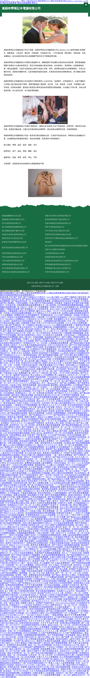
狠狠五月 (4, 553)
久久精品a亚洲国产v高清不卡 (46, 505)
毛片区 (77, 419)
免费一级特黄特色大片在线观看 (49, 443)
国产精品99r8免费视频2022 (41, 537)
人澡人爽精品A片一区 (33, 549)
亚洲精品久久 (29, 491)
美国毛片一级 (62, 673)
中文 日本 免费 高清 (45, 573)
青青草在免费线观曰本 (41, 545)
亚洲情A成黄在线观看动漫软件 (75, 313)
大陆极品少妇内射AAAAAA (38, 325)
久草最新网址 (11, 531)
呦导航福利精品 (30, 355)
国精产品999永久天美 (52, 363)
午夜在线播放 (22, 303)
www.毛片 (45, 525)
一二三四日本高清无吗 (64, 485)
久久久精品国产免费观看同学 (32, 647)
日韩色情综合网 (20, 483)
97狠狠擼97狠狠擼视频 (73, 333)
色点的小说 (22, 639)
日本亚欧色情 (17, 577)
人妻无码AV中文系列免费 (12, 453)
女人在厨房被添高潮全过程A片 (39, 357)
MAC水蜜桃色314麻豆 (35, 613)
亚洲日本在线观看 (33, 439)
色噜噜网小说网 (28, 323)
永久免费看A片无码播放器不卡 (59, 447)
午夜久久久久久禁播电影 (48, 657)
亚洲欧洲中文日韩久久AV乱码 (55, 559)
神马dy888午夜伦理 (53, 527)
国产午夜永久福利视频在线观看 (74, 509)
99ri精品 (67, 443)
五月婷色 (85, 301)
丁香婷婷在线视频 (19, 607)
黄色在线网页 (62, 639)
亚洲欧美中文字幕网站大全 (28, 367)
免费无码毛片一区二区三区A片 (64, 605)
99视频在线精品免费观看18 (31, 629)
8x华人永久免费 (16, 541)
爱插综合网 (55, 487)
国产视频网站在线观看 (23, 331)
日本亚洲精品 (64, 529)
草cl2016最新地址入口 (15, 669)
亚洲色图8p (65, 441)
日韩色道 (11, 481)
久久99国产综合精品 (57, 435)
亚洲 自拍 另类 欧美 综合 (34, 431)
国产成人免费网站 (68, 383)
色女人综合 (55, 309)
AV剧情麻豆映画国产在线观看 (41, 639)
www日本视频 (67, 619)
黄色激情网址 (6, 537)
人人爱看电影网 (10, 599)
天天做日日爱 (66, 565)
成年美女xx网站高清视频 (22, 395)
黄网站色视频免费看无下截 (26, 569)
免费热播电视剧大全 (50, 669)
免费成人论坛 (6, 477)
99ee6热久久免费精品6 (15, 319)
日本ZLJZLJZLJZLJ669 (64, 589)
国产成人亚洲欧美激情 (56, 611)
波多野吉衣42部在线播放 (22, 321)
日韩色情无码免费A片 (33, 379)
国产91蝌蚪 (80, 589)
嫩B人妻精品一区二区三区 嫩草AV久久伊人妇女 (57, 361)
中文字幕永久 (75, 501)
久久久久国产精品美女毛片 (71, 341)
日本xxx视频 (67, 399)
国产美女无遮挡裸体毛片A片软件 (20, 521)
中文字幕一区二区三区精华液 (52, 481)
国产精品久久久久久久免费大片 (14, 511)
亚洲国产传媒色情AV (45, 603)
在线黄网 (81, 489)
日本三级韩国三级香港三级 (27, 525)
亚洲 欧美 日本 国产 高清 (11, 297)
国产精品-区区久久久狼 (63, 457)
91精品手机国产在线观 (45, 411)
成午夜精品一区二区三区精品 (67, 471)
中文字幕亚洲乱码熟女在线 (17, 503)
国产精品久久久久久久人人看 (46, 631)
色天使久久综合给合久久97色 (66, 645)
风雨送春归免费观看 (28, 441)
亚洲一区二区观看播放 (39, 307)
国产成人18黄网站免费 (39, 483)
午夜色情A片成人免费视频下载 (17, 373)
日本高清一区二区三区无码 (41, 655)
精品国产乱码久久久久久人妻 (51, 593)
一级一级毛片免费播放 (62, 455)
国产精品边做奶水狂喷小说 (77, 577)
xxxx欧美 (64, 353)
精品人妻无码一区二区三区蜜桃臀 (24, 649)
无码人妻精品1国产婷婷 (57, 431)
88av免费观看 (36, 519)
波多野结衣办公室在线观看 (76, 511)
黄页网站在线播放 (50, 489)
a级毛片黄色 (75, 639)
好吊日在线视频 (74, 435)
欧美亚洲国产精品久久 (23, 509)
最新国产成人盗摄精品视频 (58, 449)
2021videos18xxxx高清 (65, 603)
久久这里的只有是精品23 (57, 317)
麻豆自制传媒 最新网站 (48, 385)
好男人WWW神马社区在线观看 (51, 323)
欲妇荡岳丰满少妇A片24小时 (47, 395)
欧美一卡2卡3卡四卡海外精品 (66, 373)
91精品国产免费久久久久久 (33, 351)
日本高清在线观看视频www (12, 357)
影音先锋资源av (45, 493)
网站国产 (64, 631)
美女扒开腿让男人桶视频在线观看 (36, 455)
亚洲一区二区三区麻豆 (11, 499)
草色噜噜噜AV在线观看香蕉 (41, 607)
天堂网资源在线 (33, 515)
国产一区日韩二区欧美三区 (52, 475)
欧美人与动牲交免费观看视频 (44, 503)
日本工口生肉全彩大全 (58, 345)
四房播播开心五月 (62, 319)
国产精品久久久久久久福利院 (32, 599)
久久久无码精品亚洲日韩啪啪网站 (45, 671)
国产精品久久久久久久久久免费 (53, 405)
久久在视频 (77, 387)
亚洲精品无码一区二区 (51, 459)
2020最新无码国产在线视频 (12, 613)
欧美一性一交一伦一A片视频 (76, 527)
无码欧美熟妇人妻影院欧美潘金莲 (42, 529)
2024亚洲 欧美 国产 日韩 (11, 469)
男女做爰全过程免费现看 (11, 387)
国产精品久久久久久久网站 (66, 393)
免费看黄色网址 (39, 479)
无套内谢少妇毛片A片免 (38, 667)
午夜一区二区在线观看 (51, 389)
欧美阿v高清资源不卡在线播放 (45, 353)
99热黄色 (58, 303)
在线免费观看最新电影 (77, 413)
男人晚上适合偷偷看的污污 (63, 403)
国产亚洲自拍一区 (17, 325)
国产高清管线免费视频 (78, 493)
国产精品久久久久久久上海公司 (14, 609)
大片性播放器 (13, 493)
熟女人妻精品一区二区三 (16, 557)
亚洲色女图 (81, 671)
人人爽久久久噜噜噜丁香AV (58, 465)
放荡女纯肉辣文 (75, 495)
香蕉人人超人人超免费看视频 (61, 663)
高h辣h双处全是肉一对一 (28, 459)
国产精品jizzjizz (73, 517)
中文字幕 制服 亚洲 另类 (16, 359)
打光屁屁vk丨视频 (17, 571)
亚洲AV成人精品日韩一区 (78, 497)
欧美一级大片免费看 (31, 559)
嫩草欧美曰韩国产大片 (53, 439)
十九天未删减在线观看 (54, 577)
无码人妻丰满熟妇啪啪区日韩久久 (37, 523)
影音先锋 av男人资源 (54, 423)
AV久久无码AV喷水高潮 (16, 539)
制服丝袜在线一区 (69, 531)
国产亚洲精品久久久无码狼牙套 (35, 309)
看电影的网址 (79, 337)
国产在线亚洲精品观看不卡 (35, 663)
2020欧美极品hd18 (63, 617)
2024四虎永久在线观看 (53, 335)
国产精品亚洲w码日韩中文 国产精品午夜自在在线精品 (45, 298)
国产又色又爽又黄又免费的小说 (74, 355)
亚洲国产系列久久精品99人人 (64, 627)
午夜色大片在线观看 (75, 481)
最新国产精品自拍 (21, 375)
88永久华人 (33, 627)
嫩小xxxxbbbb (9, 445)
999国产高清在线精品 (73, 453)
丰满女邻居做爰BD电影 (59, 543)
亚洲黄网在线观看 (75, 477)
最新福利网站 (66, 385)
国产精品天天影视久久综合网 (13, 485)
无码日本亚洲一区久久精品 (47, 565)
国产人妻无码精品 (77, 673)
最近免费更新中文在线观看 (51, 547)
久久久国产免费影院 (63, 315)
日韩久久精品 (23, 403)
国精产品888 (30, 535)
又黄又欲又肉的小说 (9, 623)
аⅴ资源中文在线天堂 (70, 585)
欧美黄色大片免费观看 (39, 487)
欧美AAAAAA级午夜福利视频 (13, 473)
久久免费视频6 (6, 569)
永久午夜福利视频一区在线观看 (61, 635)
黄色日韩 (17, 477)
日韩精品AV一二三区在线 (20, 605)
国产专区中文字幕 (8, 411)
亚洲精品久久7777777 (17, 437)
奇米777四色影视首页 (29, 475)
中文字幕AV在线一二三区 (51, 429)
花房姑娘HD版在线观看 (30, 489)
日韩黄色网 (25, 601)
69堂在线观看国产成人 (75, 547)
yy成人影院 (41, 665)
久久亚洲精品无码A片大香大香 (39, 471)
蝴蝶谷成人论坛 (12, 617)
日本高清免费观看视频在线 (54, 555)
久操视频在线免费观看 (58, 343)
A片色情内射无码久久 (29, 595)
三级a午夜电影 (42, 533)
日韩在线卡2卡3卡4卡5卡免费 (39, 319)
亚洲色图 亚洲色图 (45, 393)
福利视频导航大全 (59, 451)
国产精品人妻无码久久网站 (64, 575)
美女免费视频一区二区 (53, 511)
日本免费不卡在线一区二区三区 (35, 371)
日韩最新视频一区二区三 (75, 439)
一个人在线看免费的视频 (50, 675)
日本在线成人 (70, 335)
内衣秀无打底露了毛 (34, 577)
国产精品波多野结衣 (18, 621)
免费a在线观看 (20, 495)
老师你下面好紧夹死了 (15, 543)
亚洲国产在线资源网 (37, 377)
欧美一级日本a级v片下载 (78, 567)
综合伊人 (39, 321)
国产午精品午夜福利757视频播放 (26, 555)
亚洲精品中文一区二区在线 (35, 343)
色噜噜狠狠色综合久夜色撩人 (13, 529)
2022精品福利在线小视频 (26, 675)
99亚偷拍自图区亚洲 (67, 351)
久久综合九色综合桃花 (21, 429)
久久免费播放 (7, 315)
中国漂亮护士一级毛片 (42, 457)
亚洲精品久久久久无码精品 (15, 407)
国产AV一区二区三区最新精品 (31, 611)
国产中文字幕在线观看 (79, 345)
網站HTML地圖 (57, 283)
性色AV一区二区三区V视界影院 (70, 407)
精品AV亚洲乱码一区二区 (73, 641)
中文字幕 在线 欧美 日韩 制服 (42, 407)
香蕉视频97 (51, 351)
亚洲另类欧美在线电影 (29, 623)
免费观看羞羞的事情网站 (35, 635)
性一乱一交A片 (78, 469)
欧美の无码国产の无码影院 (49, 551)
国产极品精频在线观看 (17, 413)
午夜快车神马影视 (29, 365)
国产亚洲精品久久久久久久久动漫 (33, 583)
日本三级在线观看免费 (60, 667)
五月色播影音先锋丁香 (13, 361)
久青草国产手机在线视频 (56, 391)
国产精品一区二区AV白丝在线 (40, 461)
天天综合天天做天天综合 (11, 507)
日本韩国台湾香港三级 (64, 537)
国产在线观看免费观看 (34, 447)
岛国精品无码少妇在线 (78, 461)
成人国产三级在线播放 (60, 371)
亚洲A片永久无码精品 (21, 353)
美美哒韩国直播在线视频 (19, 433)
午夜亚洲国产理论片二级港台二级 (63, 597)
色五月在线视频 (30, 507)
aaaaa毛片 (17, 449)
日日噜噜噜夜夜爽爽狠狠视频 (70, 305)
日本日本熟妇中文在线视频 (58, 469)
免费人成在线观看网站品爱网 (75, 535)
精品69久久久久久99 (46, 401)
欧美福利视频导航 (13, 379)
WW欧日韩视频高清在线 (34, 449)
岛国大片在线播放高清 (79, 353)
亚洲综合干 (46, 367)
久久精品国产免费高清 (34, 423)
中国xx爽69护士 (64, 549)
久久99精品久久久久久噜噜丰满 (47, 313)
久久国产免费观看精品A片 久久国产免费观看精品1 (61, 633)
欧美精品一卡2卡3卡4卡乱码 (16, 671)
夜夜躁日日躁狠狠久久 (53, 453)
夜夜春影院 (40, 465)
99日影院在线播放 (16, 515)
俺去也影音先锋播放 (65, 339)
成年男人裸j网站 (7, 303)
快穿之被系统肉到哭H (69, 397)
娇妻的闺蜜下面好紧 (46, 369)
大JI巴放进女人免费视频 (58, 377)
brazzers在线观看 (48, 515)
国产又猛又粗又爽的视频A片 (44, 653)
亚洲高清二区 (61, 461)
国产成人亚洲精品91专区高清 (40, 485)
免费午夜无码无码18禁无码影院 (75, 487)
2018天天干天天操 (59, 601)
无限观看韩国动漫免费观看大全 (31, 305)
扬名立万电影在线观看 (68, 653)
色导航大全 (70, 423)
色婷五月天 (65, 651)
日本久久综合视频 (54, 599)
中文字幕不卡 (38, 391)
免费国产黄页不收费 (34, 347)
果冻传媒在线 (9, 403)
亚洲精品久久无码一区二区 (19, 505)
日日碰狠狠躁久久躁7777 (34, 477)
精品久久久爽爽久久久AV (49, 417)
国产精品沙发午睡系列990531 (18, 561)
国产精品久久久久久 (41, 601)
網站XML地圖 (32, 283)
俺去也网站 (30, 541)
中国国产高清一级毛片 (49, 501)
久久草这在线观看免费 (63, 523)
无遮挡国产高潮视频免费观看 (48, 553)
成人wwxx (35, 381)
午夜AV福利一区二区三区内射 (24, 547)
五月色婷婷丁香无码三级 (67, 369)
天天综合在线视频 (52, 585)
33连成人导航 (15, 385)
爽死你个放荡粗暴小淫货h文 (48, 521)
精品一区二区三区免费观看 (40, 645)
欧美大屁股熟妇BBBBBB (36, 345)
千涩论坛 (50, 647)
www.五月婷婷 (83, 463)
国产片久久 (10, 367)
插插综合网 (66, 669)
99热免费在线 (50, 571)
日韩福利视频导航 (19, 467)
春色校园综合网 (53, 609)
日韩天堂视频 (34, 437)
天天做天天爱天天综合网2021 (26, 389)
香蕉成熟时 (81, 591)
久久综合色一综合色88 (40, 403)
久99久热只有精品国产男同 (54, 567)
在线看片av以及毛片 (66, 591)
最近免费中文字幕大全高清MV (19, 327)
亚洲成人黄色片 (10, 345)
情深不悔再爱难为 (37, 609)
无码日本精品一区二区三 (65, 463)
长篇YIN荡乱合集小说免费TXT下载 (66, 557)
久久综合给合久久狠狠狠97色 (60, 299)
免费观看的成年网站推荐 (55, 321)
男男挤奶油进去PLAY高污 (15, 377)
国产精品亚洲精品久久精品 (77, 621)
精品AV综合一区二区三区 (59, 625)
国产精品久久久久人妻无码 (12, 513)
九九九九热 (80, 457)
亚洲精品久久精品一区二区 (67, 539)
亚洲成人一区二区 (73, 593)
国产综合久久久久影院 (31, 659)
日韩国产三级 (50, 467)
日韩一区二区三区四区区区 (39, 333)
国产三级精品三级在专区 (76, 297)
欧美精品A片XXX (41, 605)
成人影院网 (51, 305)
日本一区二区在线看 (76, 321)
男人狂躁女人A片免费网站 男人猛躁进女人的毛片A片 (54, 375)
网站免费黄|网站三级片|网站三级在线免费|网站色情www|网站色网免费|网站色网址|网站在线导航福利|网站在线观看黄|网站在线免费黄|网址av (44, 294)
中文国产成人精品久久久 (24, 641)
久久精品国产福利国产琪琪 (43, 339)
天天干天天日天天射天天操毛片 (14, 415)
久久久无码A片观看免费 (76, 323)
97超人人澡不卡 (68, 671)
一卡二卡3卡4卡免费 (56, 517)
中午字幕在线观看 (33, 581)
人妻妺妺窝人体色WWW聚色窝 (21, 311)
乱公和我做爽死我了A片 (57, 613)
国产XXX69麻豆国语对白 (46, 341)
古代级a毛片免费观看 (9, 601)
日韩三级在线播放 (59, 579)
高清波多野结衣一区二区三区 (34, 409)
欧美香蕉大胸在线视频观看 (49, 425)
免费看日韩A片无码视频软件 (27, 315)
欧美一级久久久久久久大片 (41, 589)
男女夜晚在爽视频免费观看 (56, 587)
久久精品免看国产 (63, 607)
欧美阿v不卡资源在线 (31, 421)
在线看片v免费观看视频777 (12, 347)
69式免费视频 (77, 449)
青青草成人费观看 (15, 417)
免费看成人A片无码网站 (78, 611)
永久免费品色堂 (20, 537)
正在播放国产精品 (81, 385)
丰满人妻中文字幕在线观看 (41, 303)
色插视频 (81, 351)
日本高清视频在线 (39, 497)
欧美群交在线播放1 (67, 489)
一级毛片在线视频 (15, 535)
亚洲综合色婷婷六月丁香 (67, 401)
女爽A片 (81, 561)
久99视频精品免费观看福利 (49, 535)
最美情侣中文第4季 (8, 611)
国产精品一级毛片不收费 (73, 389)
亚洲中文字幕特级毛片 (71, 309)
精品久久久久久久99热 (19, 545)
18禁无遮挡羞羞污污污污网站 (52, 365)
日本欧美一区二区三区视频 (19, 479)
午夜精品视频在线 (29, 493)
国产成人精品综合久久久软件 (65, 367)
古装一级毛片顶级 (11, 603)
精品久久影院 (84, 451)
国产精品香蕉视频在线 (72, 425)
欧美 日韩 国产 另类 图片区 (35, 435)
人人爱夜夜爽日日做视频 (39, 473)
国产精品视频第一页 (57, 497)
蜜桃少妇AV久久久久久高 (18, 527)
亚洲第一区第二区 (8, 631)
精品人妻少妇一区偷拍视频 (31, 337)
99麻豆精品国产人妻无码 (39, 643)
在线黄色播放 (42, 541)
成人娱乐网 (30, 361)
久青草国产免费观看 (70, 395)
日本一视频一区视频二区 (18, 349)
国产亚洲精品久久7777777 (41, 415)
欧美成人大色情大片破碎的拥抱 (54, 595)
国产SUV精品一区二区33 (49, 637)
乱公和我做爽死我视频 (70, 657)
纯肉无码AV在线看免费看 (60, 583)
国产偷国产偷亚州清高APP (21, 397)
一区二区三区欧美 (80, 607)
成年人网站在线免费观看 (62, 473)
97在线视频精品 (24, 631)
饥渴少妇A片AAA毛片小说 (76, 409)
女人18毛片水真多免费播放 (21, 553)
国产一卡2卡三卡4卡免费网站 (55, 421)
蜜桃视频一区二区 (27, 573)
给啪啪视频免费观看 (26, 533)
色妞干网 (64, 501)
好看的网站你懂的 (25, 411)
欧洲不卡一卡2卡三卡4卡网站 (63, 561)
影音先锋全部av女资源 (29, 531)
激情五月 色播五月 (75, 499)
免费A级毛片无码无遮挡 (27, 481)
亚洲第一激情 (21, 575)
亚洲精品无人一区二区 (25, 393)
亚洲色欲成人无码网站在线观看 (71, 467)
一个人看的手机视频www (59, 387)
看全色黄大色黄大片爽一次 (37, 329)
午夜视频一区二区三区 (50, 381)
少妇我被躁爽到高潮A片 (32, 587)
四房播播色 (26, 673)
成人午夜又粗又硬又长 (47, 491)
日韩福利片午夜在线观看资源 (44, 349)
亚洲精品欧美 (47, 315)
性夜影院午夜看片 (64, 513)
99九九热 (4, 325)
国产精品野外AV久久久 (63, 415)
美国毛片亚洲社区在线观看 (49, 641)
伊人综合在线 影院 (33, 453)
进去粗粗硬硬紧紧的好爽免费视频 (40, 513)
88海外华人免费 (65, 503)
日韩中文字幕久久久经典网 (22, 341)
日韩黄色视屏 (37, 527)
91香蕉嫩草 (45, 627)
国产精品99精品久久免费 (58, 479)
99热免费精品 (15, 435)
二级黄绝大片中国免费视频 (25, 405)
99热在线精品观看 (35, 571)
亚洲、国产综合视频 (55, 621)
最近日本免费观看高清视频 (46, 397)
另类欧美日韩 (13, 667)
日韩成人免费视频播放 (56, 413)
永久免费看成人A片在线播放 (70, 571)
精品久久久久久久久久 (48, 445)
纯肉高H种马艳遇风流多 (37, 543)
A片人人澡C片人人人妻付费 (55, 331)
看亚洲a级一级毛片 (22, 457)
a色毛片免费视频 (52, 629)
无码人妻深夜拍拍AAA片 (61, 329)
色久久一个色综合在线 (56, 477)
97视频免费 (16, 517)
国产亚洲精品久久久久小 (11, 355)
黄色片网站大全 (22, 519)
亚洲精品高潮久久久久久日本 (54, 437)
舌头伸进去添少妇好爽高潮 (66, 357)
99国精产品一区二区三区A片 (75, 609)
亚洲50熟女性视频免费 (70, 623)
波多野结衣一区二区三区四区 (22, 425)
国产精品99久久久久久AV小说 (22, 551)
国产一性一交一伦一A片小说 (68, 573)
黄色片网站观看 (80, 505)
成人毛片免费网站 (19, 627)
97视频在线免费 (12, 309)
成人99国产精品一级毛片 (26, 501)
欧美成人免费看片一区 (49, 441)
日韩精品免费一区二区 (10, 419)
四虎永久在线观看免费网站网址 (21, 317)
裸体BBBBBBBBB (51, 519)
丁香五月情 (75, 515)
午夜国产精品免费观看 (49, 507)
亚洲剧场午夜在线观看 (17, 645)
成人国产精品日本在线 (72, 381)
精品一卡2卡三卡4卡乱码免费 (60, 311)
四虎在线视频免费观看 (74, 649)
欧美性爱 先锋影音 (64, 411)
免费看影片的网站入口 (26, 445)
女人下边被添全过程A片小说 (13, 333)
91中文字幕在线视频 (34, 585)
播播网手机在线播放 (80, 483)
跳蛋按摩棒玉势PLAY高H (52, 649)
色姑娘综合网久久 (53, 337)
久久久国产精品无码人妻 (16, 597)
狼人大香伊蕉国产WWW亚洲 (75, 417)
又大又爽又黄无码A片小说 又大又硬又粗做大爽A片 (37, 619)
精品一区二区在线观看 (17, 655)
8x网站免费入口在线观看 (44, 673)
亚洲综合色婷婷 (33, 669)
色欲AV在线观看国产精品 (32, 419)
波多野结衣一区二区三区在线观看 (58, 433)
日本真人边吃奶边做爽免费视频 (17, 313)
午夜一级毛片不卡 (58, 533)
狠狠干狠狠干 (31, 417)
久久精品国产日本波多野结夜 (56, 379)
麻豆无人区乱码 (55, 409)
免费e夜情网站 (23, 497)
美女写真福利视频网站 (46, 591)
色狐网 (24, 667)
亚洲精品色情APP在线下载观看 (66, 301)
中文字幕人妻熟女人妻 (50, 531)
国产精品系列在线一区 (21, 301)
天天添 (36, 429)
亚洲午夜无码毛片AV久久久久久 (35, 451)
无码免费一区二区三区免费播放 (20, 565)
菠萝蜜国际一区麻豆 (20, 339)
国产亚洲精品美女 (51, 651)
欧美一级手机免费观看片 (18, 381)
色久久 (10, 619)
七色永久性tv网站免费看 (23, 465)
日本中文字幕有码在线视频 (34, 517)
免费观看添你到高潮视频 (40, 575)
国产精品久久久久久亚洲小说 (76, 551)
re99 (5, 433)
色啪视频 (25, 617)
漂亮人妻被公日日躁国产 (33, 499)
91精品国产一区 (76, 613)
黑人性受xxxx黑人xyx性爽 (39, 359)
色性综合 (78, 565)
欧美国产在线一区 (41, 561)
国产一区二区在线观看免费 (49, 399)
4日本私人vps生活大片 (74, 429)
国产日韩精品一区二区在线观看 (36, 427)
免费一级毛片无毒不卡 (31, 651)
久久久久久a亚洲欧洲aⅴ (30, 383)
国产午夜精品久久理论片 (34, 297)
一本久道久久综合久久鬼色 (37, 615)
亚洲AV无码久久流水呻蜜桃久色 (64, 307)
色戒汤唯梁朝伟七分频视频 (75, 599)
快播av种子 (6, 465)
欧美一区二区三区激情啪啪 (71, 445)
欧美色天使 (57, 333)
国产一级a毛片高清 (30, 563)
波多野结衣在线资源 (77, 437)
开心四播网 (45, 563)
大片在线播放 (6, 495)
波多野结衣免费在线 (38, 597)
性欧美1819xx (75, 391)
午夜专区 (38, 331)
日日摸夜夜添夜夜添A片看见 (34, 625)
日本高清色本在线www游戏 (15, 589)
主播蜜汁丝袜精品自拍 (55, 499)
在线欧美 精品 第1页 (9, 489)
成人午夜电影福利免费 (24, 591)
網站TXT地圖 (44, 283)
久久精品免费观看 (77, 631)
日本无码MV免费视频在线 (29, 567)
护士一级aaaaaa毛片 (50, 383)
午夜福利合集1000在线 (25, 369)
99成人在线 (16, 559)
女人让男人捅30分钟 (69, 507)
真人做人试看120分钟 (77, 581)
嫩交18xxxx (41, 311)
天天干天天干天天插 (67, 491)
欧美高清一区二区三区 (61, 427)
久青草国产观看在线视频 (74, 363)
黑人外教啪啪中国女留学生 (42, 617)
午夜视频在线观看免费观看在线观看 (16, 579)
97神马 (3, 463)
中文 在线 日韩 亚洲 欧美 (54, 661)
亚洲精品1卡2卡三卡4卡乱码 (24, 593)
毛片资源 (72, 451)
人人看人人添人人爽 (56, 665)
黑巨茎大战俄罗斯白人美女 (29, 335)
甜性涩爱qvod (72, 365)
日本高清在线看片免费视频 (54, 581)
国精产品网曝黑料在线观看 (62, 525)
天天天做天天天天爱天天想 (15, 487)
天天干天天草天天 (37, 621)
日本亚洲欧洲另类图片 (79, 331)
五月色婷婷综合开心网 (64, 655)
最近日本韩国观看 (37, 413)
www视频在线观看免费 (62, 325)
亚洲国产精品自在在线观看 (23, 401)
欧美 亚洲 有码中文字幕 (13, 329)
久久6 (21, 345)
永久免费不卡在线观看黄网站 (41, 539)
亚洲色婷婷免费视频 (14, 585)
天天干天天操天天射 (50, 623)
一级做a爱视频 (57, 615)
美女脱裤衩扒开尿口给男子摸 (58, 347)
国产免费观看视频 (59, 643)
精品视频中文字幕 (36, 495)
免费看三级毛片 (28, 603)
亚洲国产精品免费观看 (39, 557)
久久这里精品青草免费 (60, 483)
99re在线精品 (80, 473)
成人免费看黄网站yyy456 (73, 521)
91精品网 (41, 317)
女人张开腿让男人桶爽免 (69, 349)
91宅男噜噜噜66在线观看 (63, 359)
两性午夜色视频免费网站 (56, 495)
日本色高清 (10, 305)
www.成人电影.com (55, 297)
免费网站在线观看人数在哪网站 (39, 463)
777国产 (84, 471)
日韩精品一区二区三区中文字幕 (69, 647)
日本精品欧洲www (41, 579)
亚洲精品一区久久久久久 (12, 423)
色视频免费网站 (60, 327)
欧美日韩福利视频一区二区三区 (59, 419)
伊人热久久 (22, 307)
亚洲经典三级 (66, 505)
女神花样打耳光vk (74, 661)
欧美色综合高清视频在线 (30, 661)
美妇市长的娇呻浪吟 (74, 659)
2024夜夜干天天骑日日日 (14, 461)
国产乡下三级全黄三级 (42, 373)
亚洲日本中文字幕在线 (31, 363)
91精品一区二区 (75, 327)
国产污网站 (67, 337)
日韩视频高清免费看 (42, 301)
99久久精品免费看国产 (61, 563)
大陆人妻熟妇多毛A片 (59, 541)
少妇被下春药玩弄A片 (27, 637)
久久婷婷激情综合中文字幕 (47, 509)
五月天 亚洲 (14, 363)
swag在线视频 (50, 549)
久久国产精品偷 (36, 467)
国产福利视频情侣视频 (49, 355)
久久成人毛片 (63, 515)
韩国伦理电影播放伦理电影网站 (75, 629)
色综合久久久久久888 (25, 665)
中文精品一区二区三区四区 (35, 387)
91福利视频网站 (60, 493)
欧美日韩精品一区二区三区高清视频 (19, 657)
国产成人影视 (62, 569)
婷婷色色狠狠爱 (30, 385)
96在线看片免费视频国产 (34, 469)
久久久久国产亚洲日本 (25, 399)
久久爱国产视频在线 (43, 327)
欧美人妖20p (37, 433)
